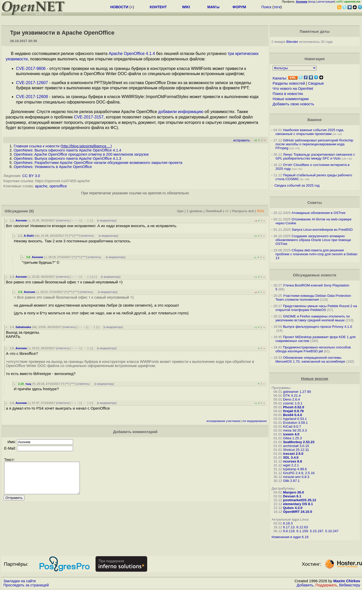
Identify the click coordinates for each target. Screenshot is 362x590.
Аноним (21, 220)
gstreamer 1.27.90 (297, 392)
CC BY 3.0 (31, 176)
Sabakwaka (23, 327)
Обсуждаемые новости (314, 275)
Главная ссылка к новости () (63, 146)
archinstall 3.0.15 (296, 446)
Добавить (305, 585)
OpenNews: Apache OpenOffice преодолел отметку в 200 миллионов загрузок (81, 154)
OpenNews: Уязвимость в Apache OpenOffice (53, 167)
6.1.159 (302, 531)
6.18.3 (288, 523)
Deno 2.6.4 (291, 399)
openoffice (58, 186)
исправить (241, 140)
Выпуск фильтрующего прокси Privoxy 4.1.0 (317, 327)
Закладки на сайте (19, 581)
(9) (31, 211)
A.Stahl (29, 235)
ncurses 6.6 (292, 461)
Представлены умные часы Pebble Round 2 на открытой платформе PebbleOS (316, 308)
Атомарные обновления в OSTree (318, 213)
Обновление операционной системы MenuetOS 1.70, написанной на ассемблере (310, 359)
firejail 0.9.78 (293, 411)
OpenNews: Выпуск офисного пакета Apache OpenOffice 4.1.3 (67, 158)
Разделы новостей (289, 83)
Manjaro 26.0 (293, 492)
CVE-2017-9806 (31, 68)
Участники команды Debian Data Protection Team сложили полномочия (313, 297)
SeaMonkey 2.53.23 (298, 442)
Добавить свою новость (293, 104)
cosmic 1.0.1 (292, 403)
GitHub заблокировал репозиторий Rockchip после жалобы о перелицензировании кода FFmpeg (314, 144)
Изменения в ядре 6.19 (290, 537)
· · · (85, 220)
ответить (63, 220)
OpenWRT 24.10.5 (297, 512)
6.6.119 (288, 531)
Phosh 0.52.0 (293, 407)
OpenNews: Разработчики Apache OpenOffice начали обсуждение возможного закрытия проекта (98, 163)
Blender (292, 42)
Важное (315, 120)
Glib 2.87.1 (291, 481)
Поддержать (326, 585)
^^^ (77, 235)
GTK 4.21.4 (292, 395)
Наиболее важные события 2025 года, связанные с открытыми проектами (310, 132)
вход (312, 1)
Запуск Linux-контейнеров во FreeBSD (322, 230)
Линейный (214, 211)
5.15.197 (316, 531)
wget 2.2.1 (291, 465)
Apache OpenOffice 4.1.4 (132, 53)
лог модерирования (254, 421)
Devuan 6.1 (292, 496)
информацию (190, 111)
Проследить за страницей (26, 585)
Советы (314, 203)
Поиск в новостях (288, 94)
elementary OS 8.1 (298, 504)
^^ (71, 235)
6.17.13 (288, 527)
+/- (227, 211)
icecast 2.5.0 (293, 454)
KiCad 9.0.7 (292, 426)
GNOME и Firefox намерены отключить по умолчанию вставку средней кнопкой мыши (313, 318)
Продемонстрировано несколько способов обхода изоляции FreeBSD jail (313, 349)
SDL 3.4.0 (290, 457)
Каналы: (280, 78)
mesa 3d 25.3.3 (295, 430)
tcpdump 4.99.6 (295, 469)
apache (41, 186)
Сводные (316, 83)
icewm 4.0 (291, 434)
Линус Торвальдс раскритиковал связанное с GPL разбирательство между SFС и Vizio (315, 156)
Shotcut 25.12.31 (296, 450)
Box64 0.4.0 (292, 415)
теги (277, 7)
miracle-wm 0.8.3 (296, 477)
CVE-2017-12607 (32, 83)
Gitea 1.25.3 (292, 438)
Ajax (180, 211)
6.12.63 (302, 527)
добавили (167, 111)
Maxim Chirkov (346, 581)
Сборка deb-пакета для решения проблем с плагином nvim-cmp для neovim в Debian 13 (316, 254)
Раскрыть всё (243, 211)
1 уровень (194, 211)
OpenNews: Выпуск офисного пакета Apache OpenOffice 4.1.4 (67, 150)
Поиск (266, 7)
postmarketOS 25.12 (299, 500)
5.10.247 (332, 531)
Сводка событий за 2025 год (297, 185)
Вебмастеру (349, 585)
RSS (260, 211)
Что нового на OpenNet (293, 88)
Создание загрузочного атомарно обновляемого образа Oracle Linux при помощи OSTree (313, 240)
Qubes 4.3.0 (292, 508)
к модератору (107, 220)
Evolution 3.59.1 (295, 423)
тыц (28, 383)
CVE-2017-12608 (32, 96)
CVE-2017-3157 (89, 117)
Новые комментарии (291, 99)
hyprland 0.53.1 (295, 419)
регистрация (326, 1)
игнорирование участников (223, 421)
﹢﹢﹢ (75, 220)
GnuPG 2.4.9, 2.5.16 (298, 473)
